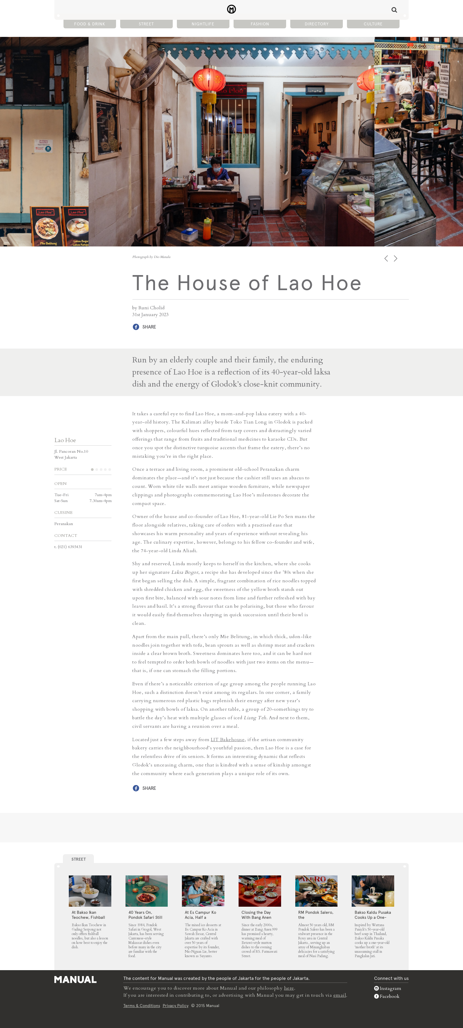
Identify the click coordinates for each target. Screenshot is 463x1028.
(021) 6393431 (70, 547)
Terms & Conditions (141, 1005)
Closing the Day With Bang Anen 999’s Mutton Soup (259, 917)
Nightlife (203, 24)
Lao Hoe (65, 440)
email (339, 995)
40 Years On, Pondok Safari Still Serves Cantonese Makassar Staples (145, 920)
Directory (317, 24)
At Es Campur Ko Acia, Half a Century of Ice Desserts (200, 920)
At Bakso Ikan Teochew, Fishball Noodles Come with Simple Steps (88, 920)
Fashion (260, 24)
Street (146, 24)
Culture (373, 24)
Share (149, 327)
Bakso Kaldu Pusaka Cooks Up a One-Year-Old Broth (373, 917)
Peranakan (63, 524)
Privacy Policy (175, 1005)
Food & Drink (89, 24)
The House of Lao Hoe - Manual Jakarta (232, 9)
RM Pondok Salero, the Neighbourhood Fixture (315, 920)
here (289, 988)
